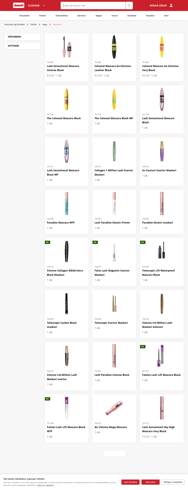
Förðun (33, 24)
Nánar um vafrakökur (45, 485)
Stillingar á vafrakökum (173, 482)
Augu (44, 24)
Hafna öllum (150, 482)
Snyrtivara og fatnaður (14, 24)
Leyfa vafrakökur (130, 482)
